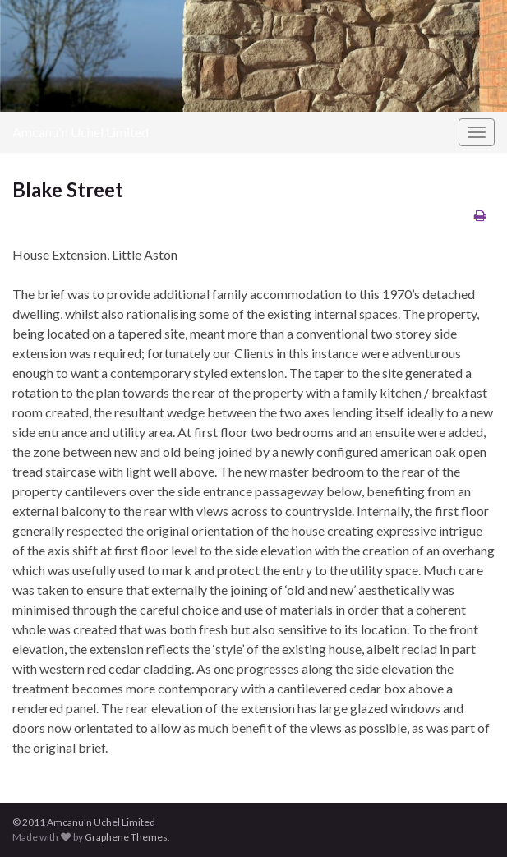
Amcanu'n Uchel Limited (80, 132)
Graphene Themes (126, 837)
